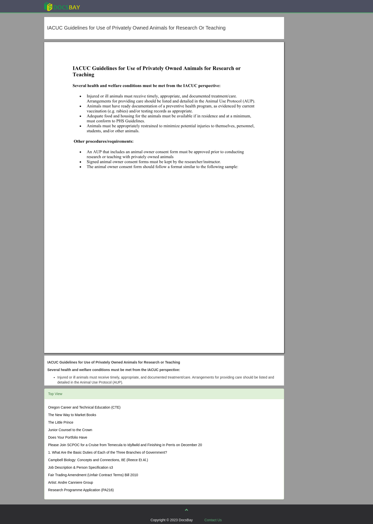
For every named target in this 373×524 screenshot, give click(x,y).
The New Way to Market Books (72, 415)
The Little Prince (60, 422)
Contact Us (213, 520)
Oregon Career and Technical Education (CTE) (84, 407)
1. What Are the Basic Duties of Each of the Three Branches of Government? (107, 452)
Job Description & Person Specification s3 (80, 467)
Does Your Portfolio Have (67, 437)
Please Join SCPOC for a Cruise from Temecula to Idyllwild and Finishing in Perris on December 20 (125, 445)
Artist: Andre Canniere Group (70, 482)
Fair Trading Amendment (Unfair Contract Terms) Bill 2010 (93, 475)
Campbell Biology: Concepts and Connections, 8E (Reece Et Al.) (98, 460)
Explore (99, 6)
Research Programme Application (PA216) (81, 490)
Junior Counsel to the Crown (70, 430)
